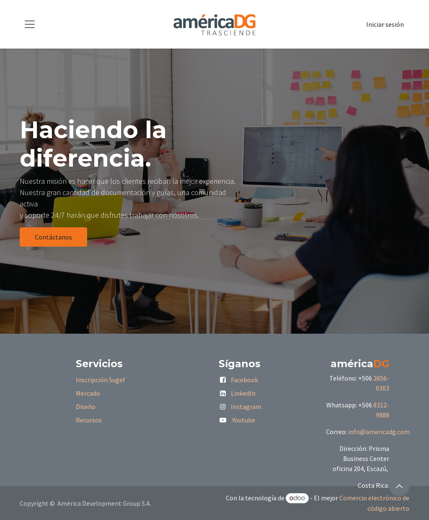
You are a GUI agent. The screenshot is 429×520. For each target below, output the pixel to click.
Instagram (246, 406)
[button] (399, 486)
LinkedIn (243, 393)
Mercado (88, 393)
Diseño (86, 406)
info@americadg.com (379, 431)
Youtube (243, 420)
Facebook (244, 380)
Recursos (89, 420)
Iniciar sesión (385, 24)
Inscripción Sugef (100, 380)
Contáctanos (53, 237)
